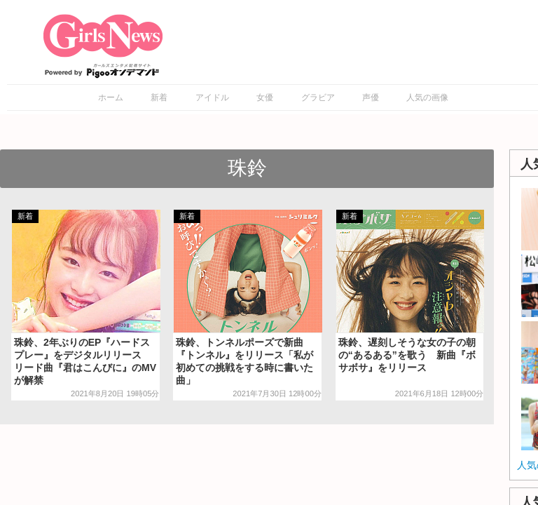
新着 (159, 97)
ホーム (110, 97)
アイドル (212, 97)
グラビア (318, 97)
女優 (264, 97)
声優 (370, 97)
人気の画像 (427, 97)
